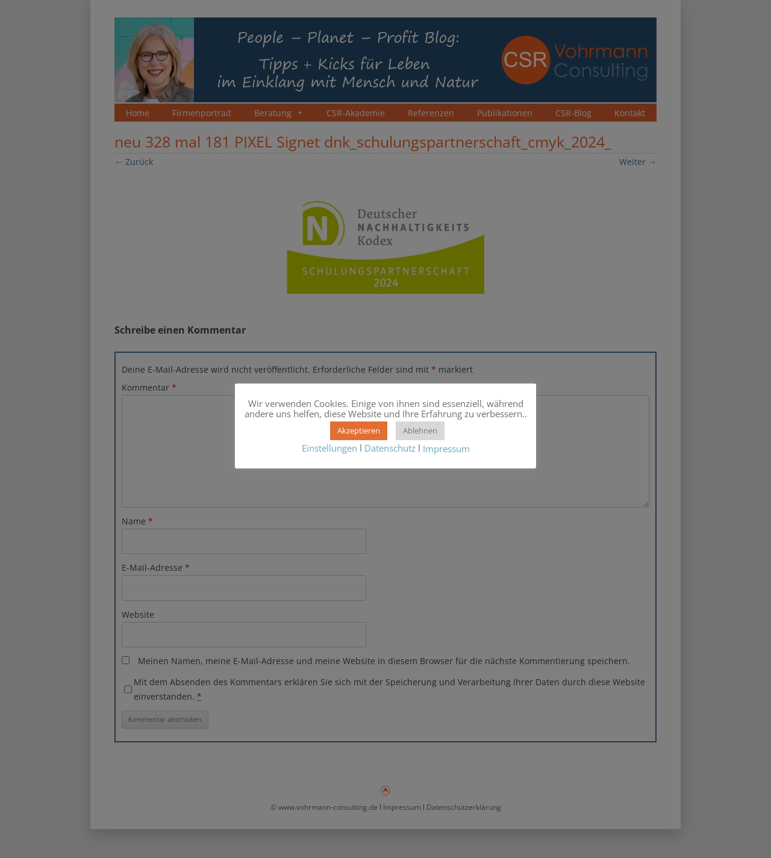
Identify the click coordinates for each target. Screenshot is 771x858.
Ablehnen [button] (420, 430)
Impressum (446, 449)
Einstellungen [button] (329, 448)
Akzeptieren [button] (358, 430)
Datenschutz (390, 448)
